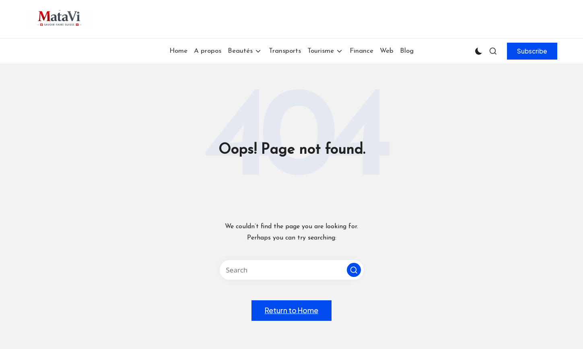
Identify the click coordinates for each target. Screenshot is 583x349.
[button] (532, 51)
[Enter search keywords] (291, 270)
